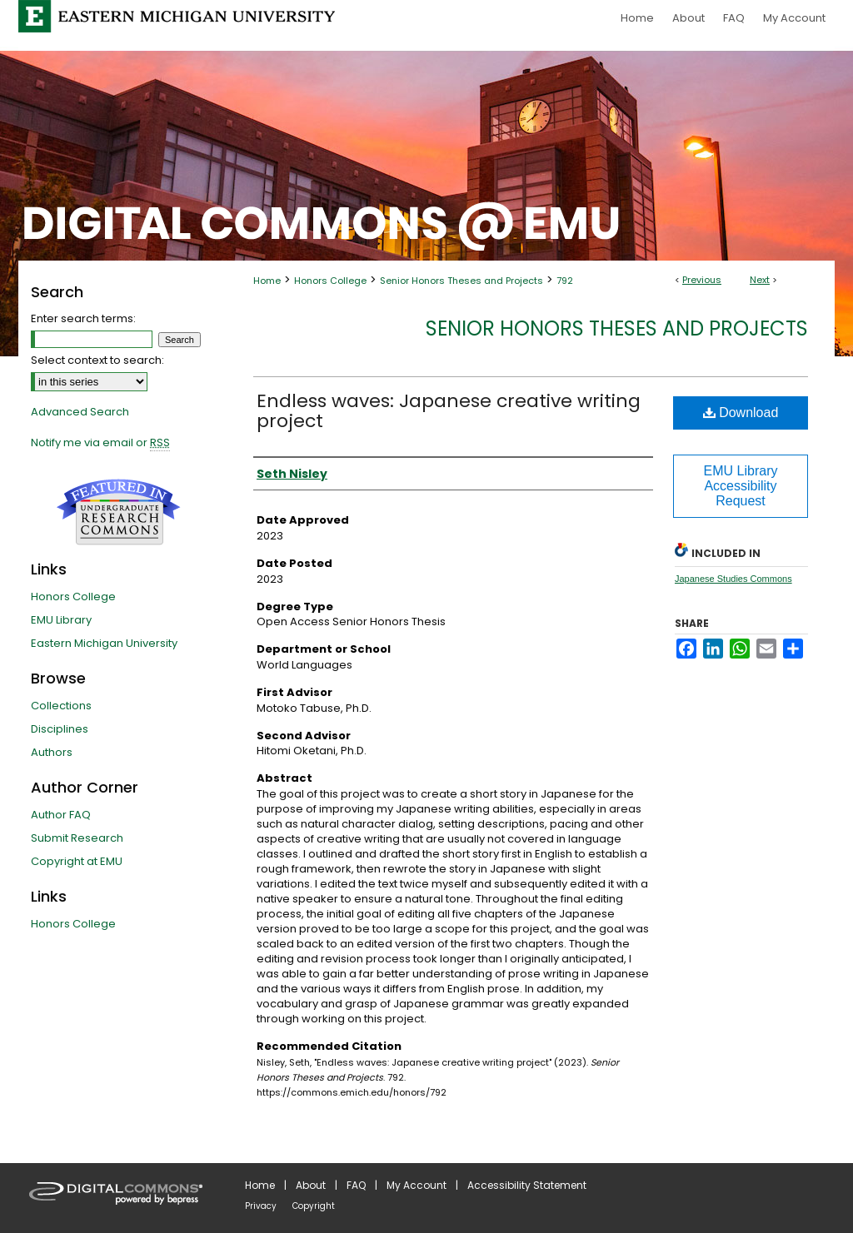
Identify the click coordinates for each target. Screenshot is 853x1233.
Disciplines (59, 729)
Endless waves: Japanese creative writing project (449, 411)
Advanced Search (80, 412)
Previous (701, 279)
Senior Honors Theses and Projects (461, 280)
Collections (61, 705)
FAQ (356, 1185)
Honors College (330, 280)
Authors (51, 752)
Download (741, 412)
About (311, 1185)
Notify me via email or (100, 443)
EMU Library (61, 620)
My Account (416, 1185)
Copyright (313, 1206)
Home (267, 280)
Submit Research (77, 838)
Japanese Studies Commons (733, 579)
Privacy (261, 1206)
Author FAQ (61, 815)
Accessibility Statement (526, 1185)
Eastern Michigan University (104, 643)
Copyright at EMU (76, 861)
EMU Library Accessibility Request (741, 486)
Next (760, 279)
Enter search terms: (83, 318)
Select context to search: (97, 360)
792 (564, 280)
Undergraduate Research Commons (118, 512)
